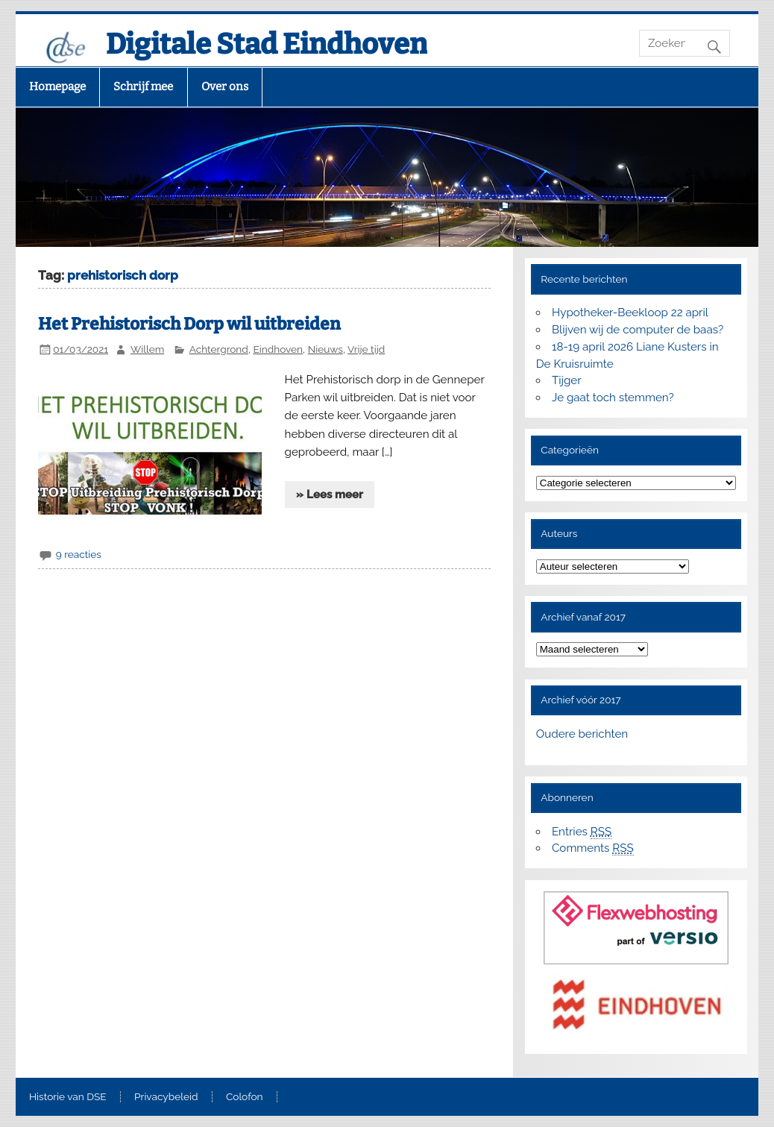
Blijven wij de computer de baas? (637, 329)
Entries (581, 832)
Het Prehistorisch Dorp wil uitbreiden (189, 324)
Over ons (224, 86)
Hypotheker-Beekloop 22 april (630, 312)
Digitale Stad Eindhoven (266, 44)
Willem (147, 349)
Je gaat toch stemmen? (613, 397)
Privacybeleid (166, 1097)
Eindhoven (278, 349)
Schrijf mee (143, 86)
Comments (593, 848)
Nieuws (325, 349)
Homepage (57, 86)
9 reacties (78, 554)
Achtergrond (218, 349)
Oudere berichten (582, 734)
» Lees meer (329, 494)
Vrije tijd (366, 349)
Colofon (244, 1097)
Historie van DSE (68, 1097)
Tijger (567, 380)
